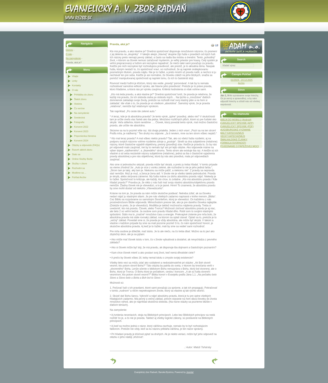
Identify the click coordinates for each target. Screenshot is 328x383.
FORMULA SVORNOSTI (233, 143)
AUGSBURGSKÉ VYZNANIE (235, 129)
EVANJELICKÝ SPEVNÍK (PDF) (237, 126)
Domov (69, 50)
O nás (69, 54)
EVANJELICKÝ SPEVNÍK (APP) (237, 123)
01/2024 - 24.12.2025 (242, 80)
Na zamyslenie (73, 58)
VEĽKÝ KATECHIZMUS (232, 136)
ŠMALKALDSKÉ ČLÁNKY (233, 139)
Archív (241, 83)
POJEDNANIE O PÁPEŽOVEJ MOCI (239, 146)
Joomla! (189, 372)
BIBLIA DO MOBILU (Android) (235, 119)
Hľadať (260, 70)
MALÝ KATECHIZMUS (232, 133)
